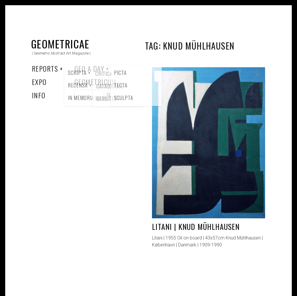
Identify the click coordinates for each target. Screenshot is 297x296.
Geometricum (96, 82)
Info (39, 95)
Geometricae (60, 43)
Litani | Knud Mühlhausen (196, 226)
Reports (45, 68)
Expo (39, 82)
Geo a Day (89, 68)
